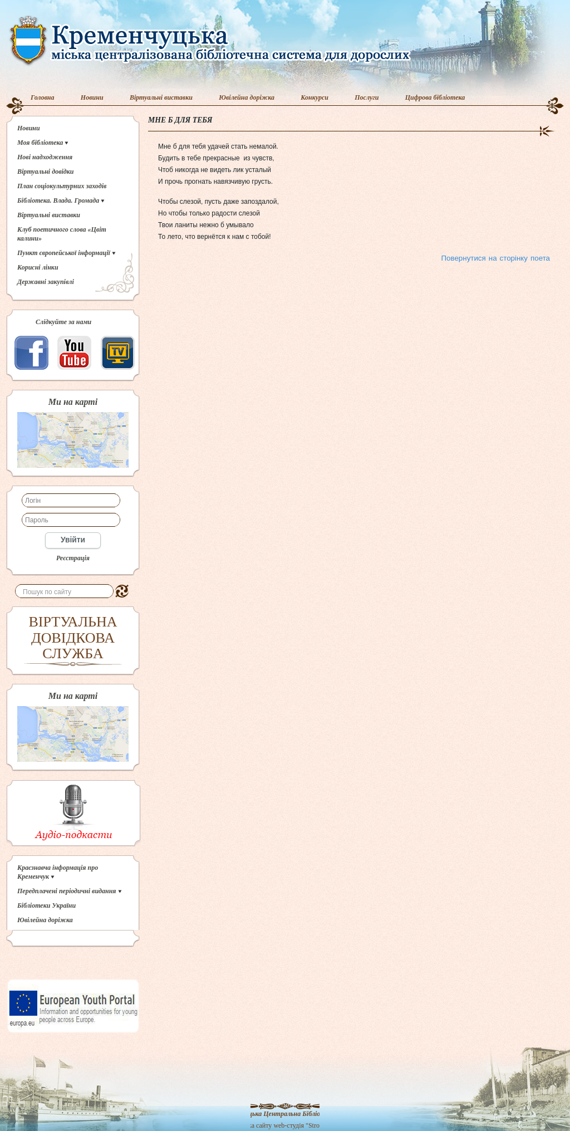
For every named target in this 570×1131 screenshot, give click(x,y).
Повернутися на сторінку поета (495, 258)
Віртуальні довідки (45, 171)
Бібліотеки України (46, 905)
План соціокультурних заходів (61, 186)
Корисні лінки (37, 267)
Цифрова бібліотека (435, 97)
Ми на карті (72, 402)
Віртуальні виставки (161, 97)
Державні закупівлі (45, 282)
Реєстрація (73, 558)
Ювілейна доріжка (246, 97)
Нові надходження (44, 157)
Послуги (367, 97)
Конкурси (314, 97)
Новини (92, 97)
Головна (43, 97)
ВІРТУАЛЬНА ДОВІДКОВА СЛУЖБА (73, 638)
